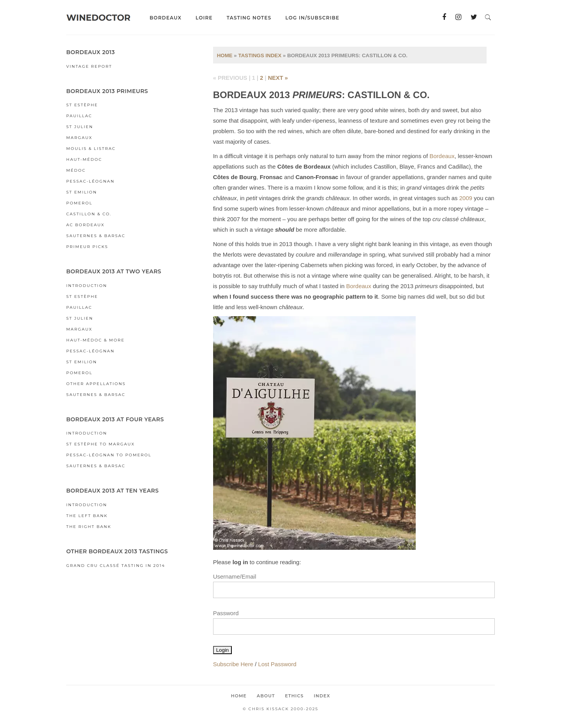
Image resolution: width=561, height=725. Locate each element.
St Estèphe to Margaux (100, 444)
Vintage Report (89, 66)
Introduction (86, 285)
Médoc (76, 170)
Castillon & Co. (88, 213)
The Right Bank (88, 526)
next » (278, 78)
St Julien (79, 126)
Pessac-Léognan (90, 181)
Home (225, 55)
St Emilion (81, 192)
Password (226, 613)
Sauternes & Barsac (95, 235)
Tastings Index (259, 55)
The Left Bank (87, 515)
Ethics (294, 696)
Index (322, 696)
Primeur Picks (87, 246)
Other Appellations (96, 383)
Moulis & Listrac (91, 148)
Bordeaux (442, 156)
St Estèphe (82, 104)
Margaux (79, 137)
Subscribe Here (233, 664)
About (266, 696)
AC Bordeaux (85, 224)
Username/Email (234, 576)
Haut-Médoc (84, 159)
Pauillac (79, 115)
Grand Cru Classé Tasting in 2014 (115, 565)
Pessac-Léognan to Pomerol (109, 455)
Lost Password (277, 664)
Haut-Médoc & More (95, 340)
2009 (465, 198)
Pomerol (79, 203)
